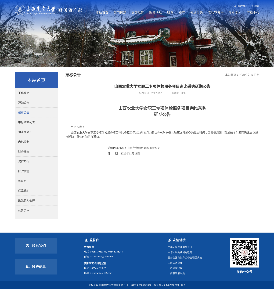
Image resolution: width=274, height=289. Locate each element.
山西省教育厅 (175, 262)
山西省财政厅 (175, 268)
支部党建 (137, 12)
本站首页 (102, 12)
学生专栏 (235, 12)
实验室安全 (216, 12)
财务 (170, 12)
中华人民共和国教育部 (180, 247)
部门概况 (120, 12)
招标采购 (196, 12)
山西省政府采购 (176, 273)
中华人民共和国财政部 (180, 252)
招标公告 (245, 74)
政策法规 (155, 12)
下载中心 (253, 12)
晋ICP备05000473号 (141, 285)
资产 (182, 12)
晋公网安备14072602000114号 (170, 285)
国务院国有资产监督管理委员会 (185, 257)
